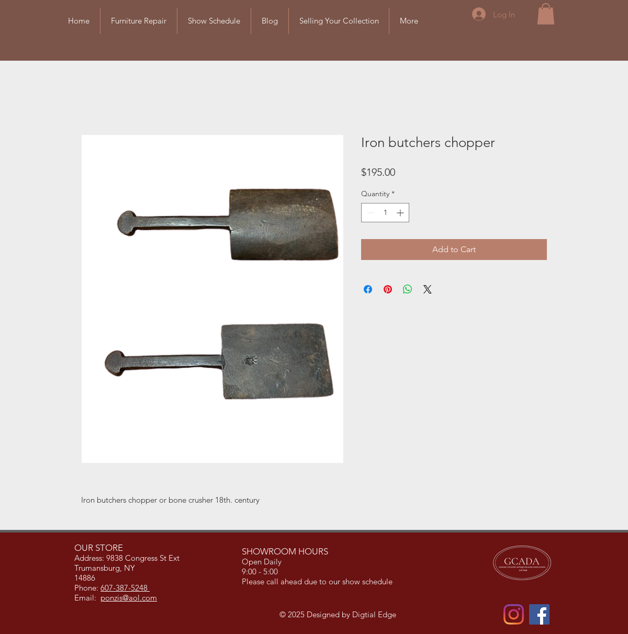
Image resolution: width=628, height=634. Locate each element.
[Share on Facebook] (368, 289)
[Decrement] (369, 212)
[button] (546, 14)
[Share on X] (427, 289)
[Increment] (401, 212)
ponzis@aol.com (128, 598)
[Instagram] (513, 614)
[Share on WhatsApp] (407, 289)
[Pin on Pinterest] (388, 289)
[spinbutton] (385, 212)
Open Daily (263, 562)
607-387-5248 (125, 588)
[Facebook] (539, 614)
